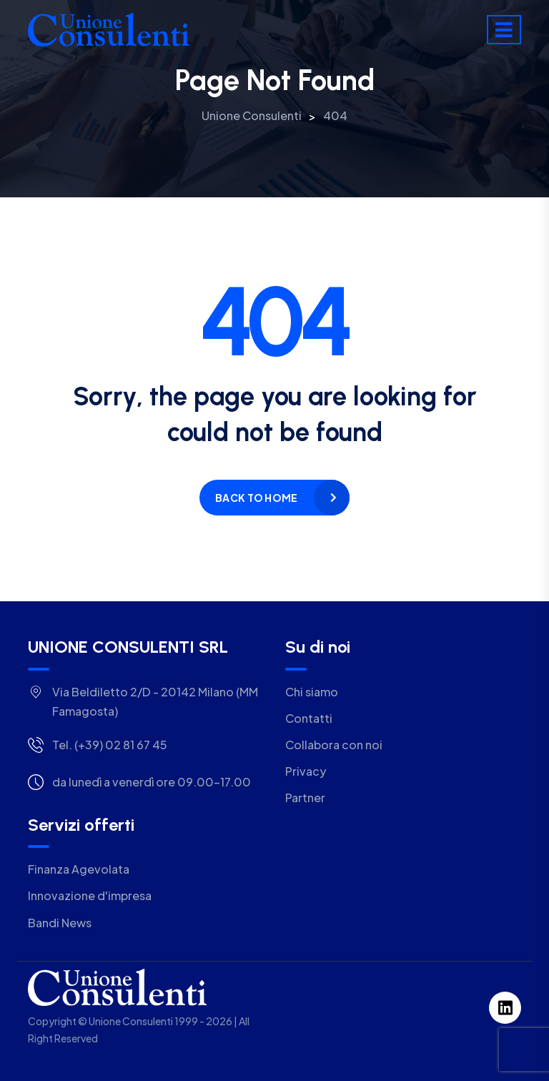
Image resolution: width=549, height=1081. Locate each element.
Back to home (256, 497)
